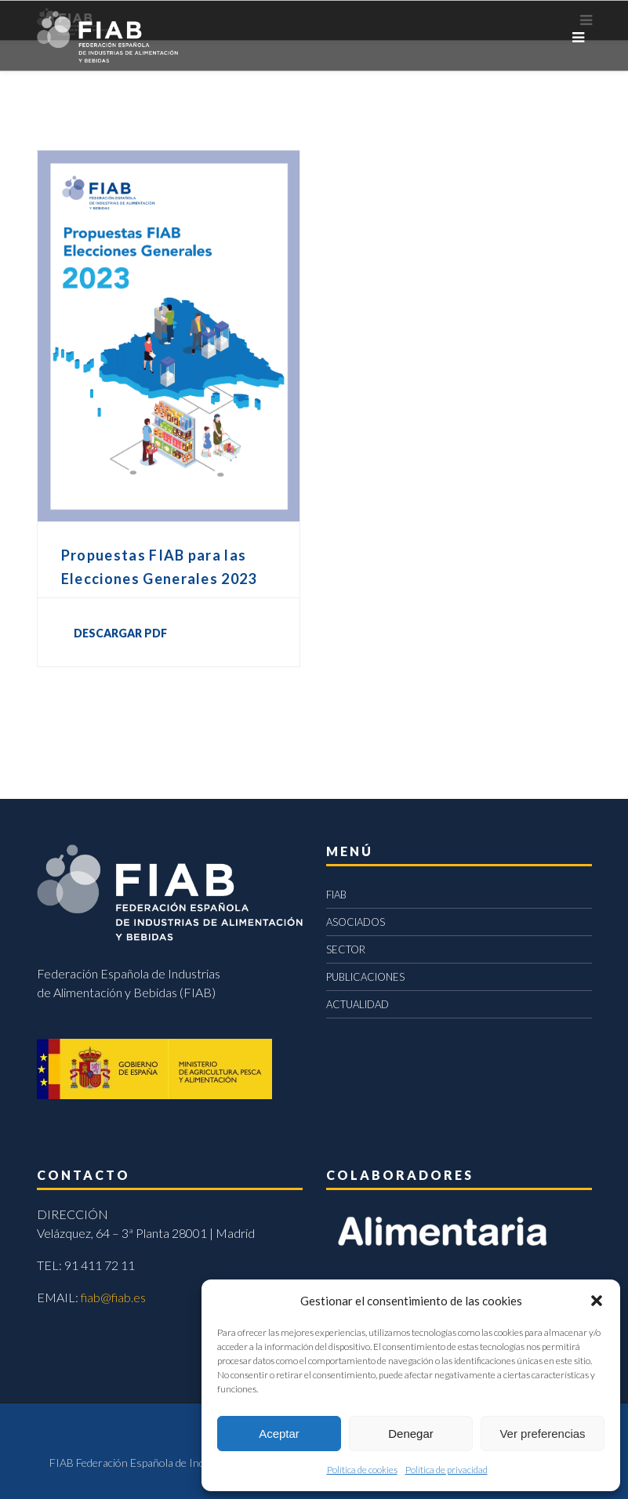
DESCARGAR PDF (120, 633)
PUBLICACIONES (365, 977)
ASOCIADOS (355, 922)
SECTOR (345, 949)
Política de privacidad (446, 1469)
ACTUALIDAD (357, 1004)
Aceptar (279, 1433)
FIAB (336, 894)
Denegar (411, 1433)
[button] (596, 1300)
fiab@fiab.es (113, 1297)
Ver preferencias (542, 1433)
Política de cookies (362, 1469)
